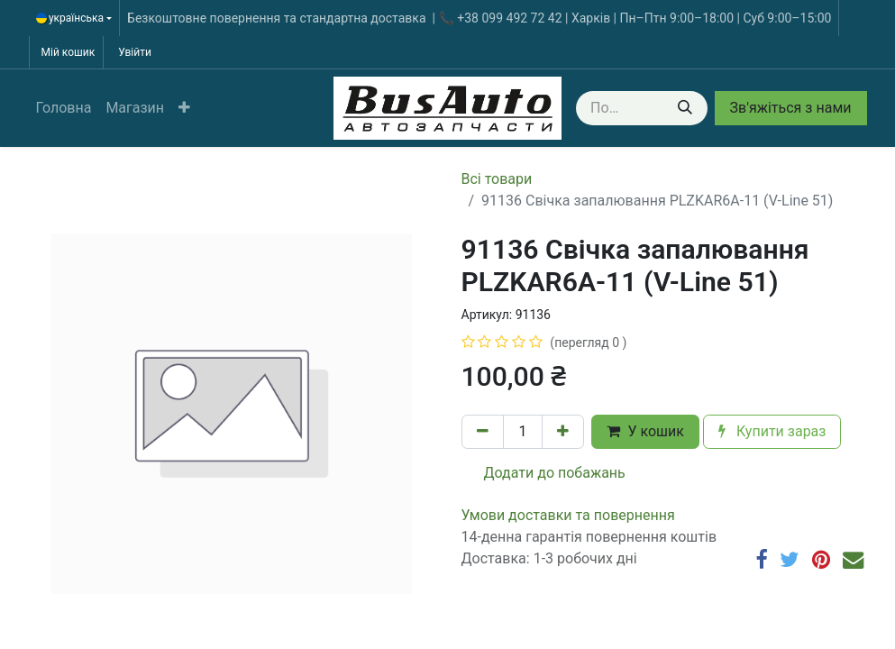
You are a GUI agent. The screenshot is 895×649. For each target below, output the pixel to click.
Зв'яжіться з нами (791, 107)
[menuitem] (64, 108)
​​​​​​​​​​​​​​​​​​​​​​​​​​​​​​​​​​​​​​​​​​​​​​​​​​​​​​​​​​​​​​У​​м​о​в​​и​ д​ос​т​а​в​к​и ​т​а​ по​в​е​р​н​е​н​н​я (568, 515)
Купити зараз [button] (772, 431)
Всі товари (497, 178)
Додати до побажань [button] (544, 472)
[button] (184, 108)
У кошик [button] (645, 431)
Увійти (134, 52)
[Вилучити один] (482, 432)
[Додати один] (563, 432)
